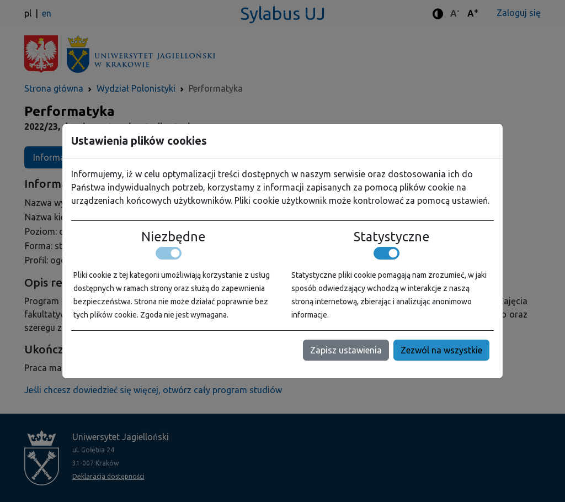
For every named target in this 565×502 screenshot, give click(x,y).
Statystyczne (392, 236)
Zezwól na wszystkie (441, 350)
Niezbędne (173, 236)
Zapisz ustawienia (346, 350)
